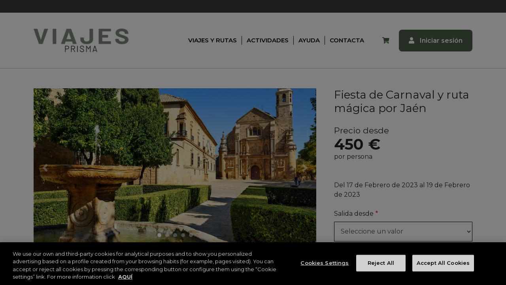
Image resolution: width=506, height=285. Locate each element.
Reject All (381, 263)
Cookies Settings (324, 263)
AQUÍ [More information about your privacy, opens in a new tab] (125, 277)
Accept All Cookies (443, 263)
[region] (253, 263)
